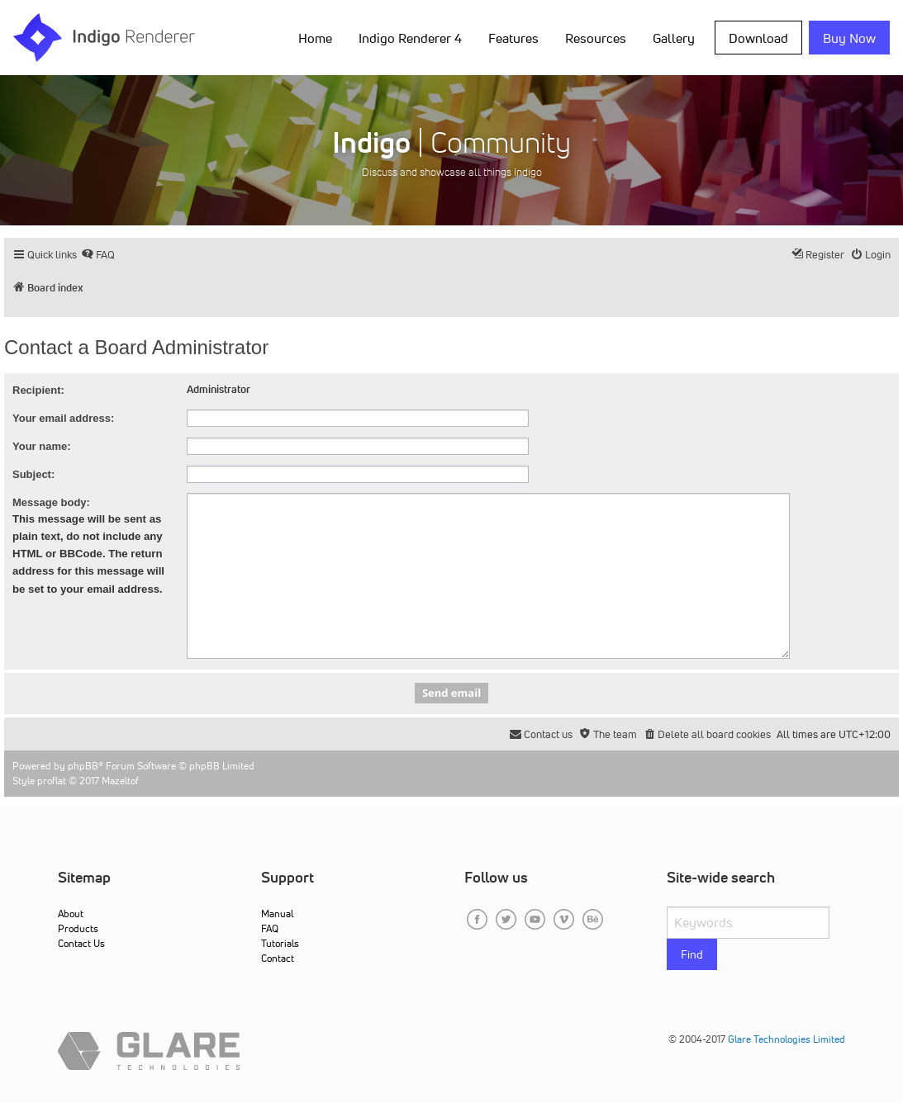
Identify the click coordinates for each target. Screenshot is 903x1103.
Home (315, 38)
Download (758, 38)
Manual (277, 914)
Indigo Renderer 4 (410, 38)
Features (513, 38)
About (70, 914)
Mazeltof (120, 781)
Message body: (51, 502)
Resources (595, 38)
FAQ (269, 928)
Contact (277, 958)
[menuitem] (98, 255)
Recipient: (38, 390)
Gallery (674, 38)
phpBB (83, 766)
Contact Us (81, 943)
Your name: (41, 446)
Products (78, 928)
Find (692, 954)
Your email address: (63, 418)
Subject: (33, 474)
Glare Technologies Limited (786, 1039)
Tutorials (280, 943)
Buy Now (849, 38)
